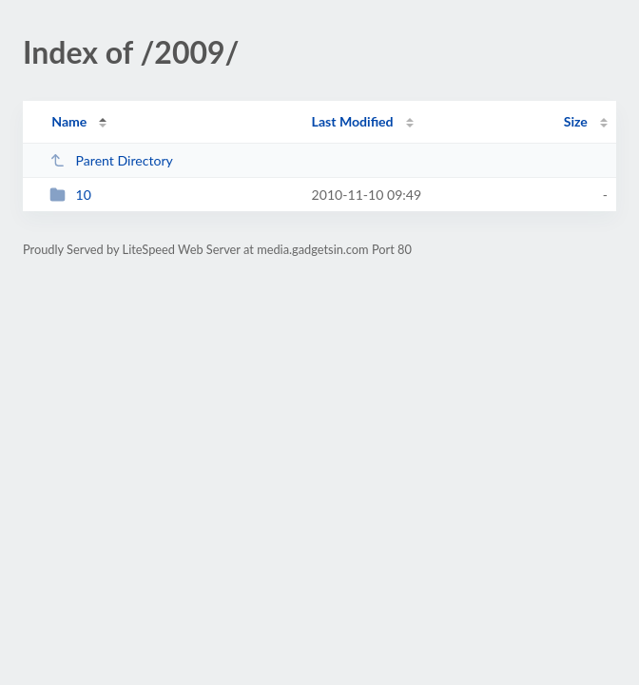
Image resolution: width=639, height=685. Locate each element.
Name (69, 121)
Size (576, 121)
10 (70, 194)
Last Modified (353, 121)
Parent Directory (111, 160)
